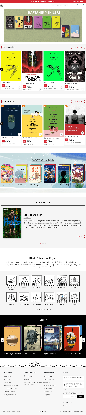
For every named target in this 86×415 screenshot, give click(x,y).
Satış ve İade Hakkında (10, 388)
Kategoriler (23, 5)
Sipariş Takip (75, 1)
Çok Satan (14, 5)
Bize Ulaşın (7, 379)
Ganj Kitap (47, 394)
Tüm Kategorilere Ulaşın (43, 309)
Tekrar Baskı (19, 5)
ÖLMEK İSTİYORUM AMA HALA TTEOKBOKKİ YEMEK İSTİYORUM (51, 138)
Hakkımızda (7, 376)
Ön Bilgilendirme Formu (11, 394)
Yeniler (11, 5)
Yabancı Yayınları (49, 379)
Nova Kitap (47, 382)
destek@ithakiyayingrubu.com (74, 378)
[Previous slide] (1, 69)
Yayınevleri (7, 5)
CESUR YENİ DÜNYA (8, 138)
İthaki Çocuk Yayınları (50, 385)
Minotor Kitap (48, 391)
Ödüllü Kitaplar (40, 5)
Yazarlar (28, 5)
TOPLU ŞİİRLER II (49, 82)
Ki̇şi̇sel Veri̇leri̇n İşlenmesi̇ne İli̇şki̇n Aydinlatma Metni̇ (34, 383)
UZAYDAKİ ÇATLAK (28, 83)
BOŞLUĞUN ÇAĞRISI (71, 83)
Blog (81, 1)
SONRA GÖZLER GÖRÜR (72, 136)
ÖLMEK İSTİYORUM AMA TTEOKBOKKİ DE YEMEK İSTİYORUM (30, 138)
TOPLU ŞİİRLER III (7, 82)
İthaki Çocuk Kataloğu (34, 5)
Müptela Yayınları (49, 388)
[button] (40, 243)
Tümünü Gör (78, 47)
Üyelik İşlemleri (28, 376)
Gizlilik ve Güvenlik (9, 391)
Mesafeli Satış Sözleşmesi (11, 385)
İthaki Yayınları (48, 376)
